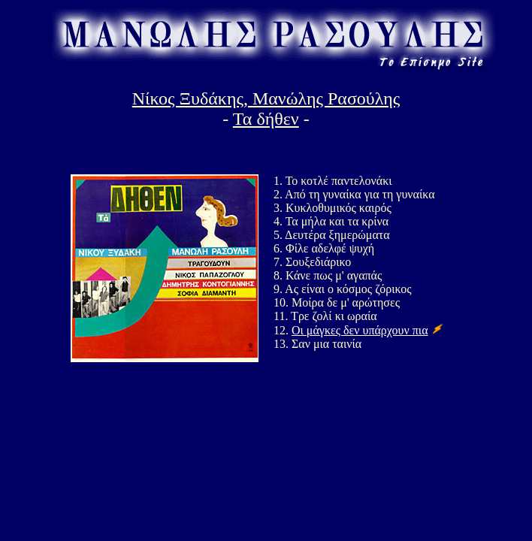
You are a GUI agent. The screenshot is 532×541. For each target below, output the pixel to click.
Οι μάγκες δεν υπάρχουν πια (360, 330)
